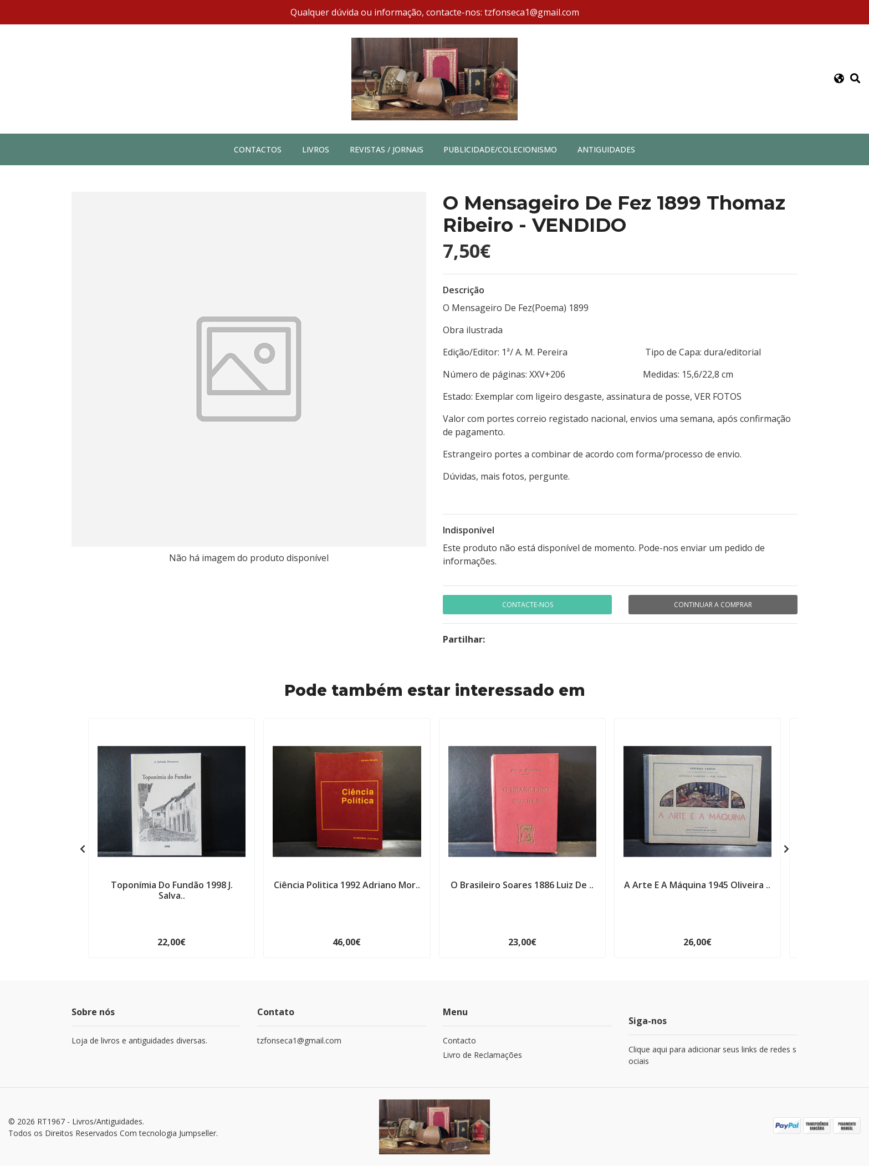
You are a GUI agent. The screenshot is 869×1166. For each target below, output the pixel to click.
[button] (839, 78)
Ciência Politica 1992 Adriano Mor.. (347, 885)
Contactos (258, 149)
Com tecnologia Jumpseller (168, 1133)
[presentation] (82, 849)
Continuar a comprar (713, 604)
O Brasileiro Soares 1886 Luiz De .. (522, 885)
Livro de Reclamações (482, 1055)
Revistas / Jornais (386, 149)
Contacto (459, 1040)
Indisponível (468, 530)
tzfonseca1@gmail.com (299, 1040)
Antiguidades (606, 149)
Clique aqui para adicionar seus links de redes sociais (712, 1055)
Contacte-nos (527, 604)
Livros (315, 149)
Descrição (463, 290)
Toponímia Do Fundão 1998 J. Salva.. (172, 890)
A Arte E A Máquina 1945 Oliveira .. (697, 885)
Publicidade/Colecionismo (500, 149)
